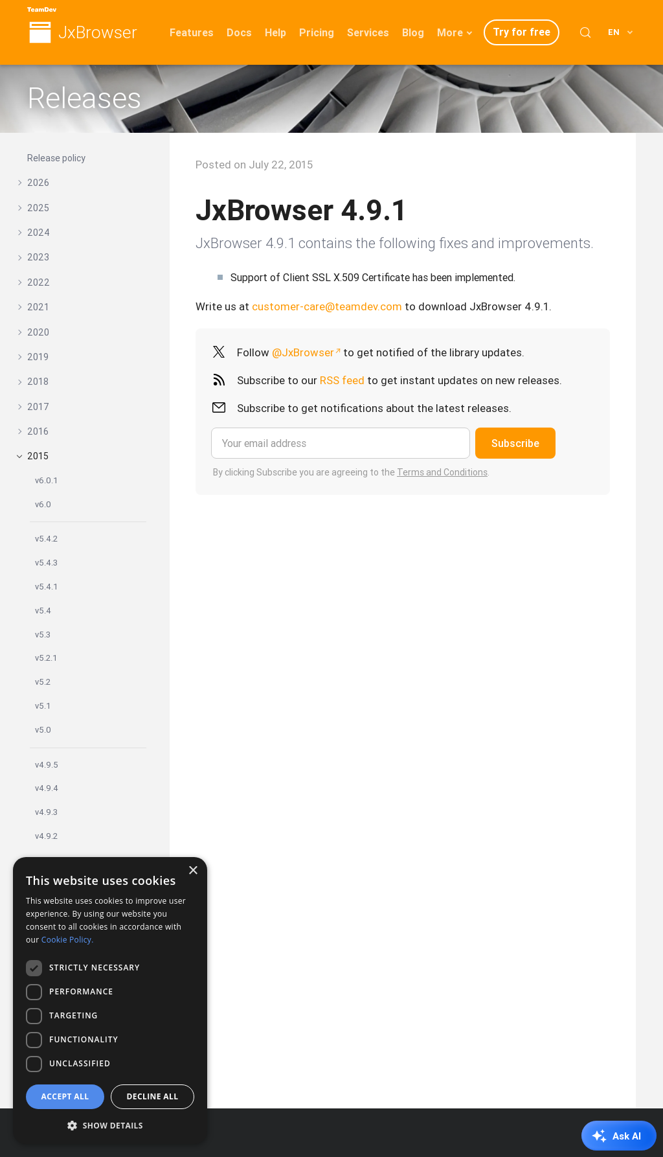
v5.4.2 (46, 538)
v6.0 (43, 504)
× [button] (192, 871)
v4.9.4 (46, 788)
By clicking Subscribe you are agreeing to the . (351, 472)
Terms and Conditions (442, 472)
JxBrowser (97, 32)
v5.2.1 (46, 657)
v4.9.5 (46, 764)
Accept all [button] (65, 1096)
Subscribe (515, 443)
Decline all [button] (153, 1096)
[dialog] (110, 1000)
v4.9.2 (46, 836)
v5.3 (43, 634)
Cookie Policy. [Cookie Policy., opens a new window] (67, 939)
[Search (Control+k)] (585, 32)
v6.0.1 (46, 480)
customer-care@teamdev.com (327, 306)
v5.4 (43, 610)
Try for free (521, 31)
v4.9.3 (46, 812)
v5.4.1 (46, 586)
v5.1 (43, 705)
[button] (110, 1124)
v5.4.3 (46, 562)
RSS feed (342, 380)
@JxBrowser (303, 352)
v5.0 (43, 729)
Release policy (56, 158)
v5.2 (43, 681)
